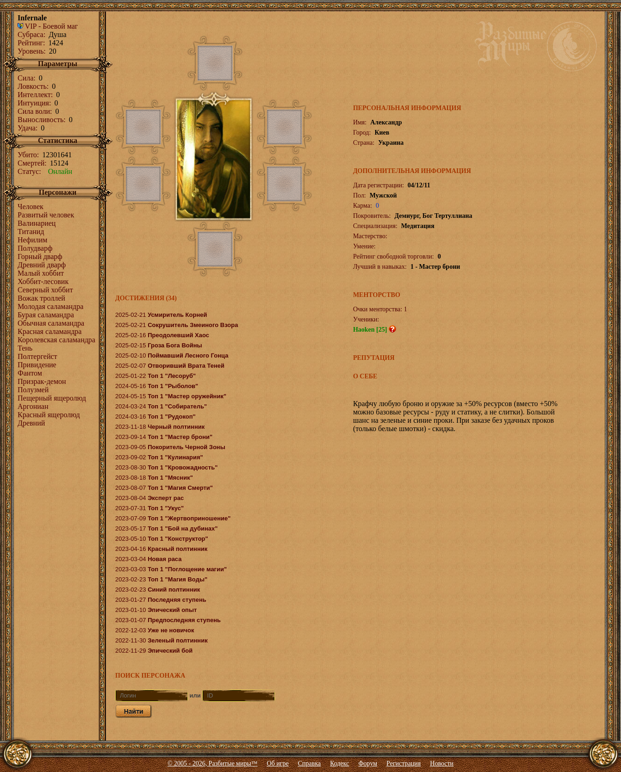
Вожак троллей (41, 298)
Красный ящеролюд (49, 415)
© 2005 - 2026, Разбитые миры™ (213, 763)
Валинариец (37, 223)
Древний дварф (42, 265)
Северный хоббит (45, 290)
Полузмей (33, 390)
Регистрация (403, 763)
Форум (368, 763)
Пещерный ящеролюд (52, 398)
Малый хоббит (41, 273)
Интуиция (33, 103)
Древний (31, 423)
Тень (25, 348)
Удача (27, 128)
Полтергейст (37, 356)
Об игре (278, 763)
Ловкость (32, 86)
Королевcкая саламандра (56, 340)
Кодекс (339, 763)
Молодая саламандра (50, 306)
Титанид (31, 231)
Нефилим (32, 240)
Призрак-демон (42, 381)
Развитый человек (46, 215)
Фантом (30, 373)
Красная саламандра (49, 331)
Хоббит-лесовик (43, 281)
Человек (30, 206)
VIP (27, 26)
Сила (25, 78)
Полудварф (35, 248)
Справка (309, 763)
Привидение (37, 365)
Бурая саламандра (46, 315)
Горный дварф (40, 256)
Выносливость (40, 120)
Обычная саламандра (51, 323)
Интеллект (34, 95)
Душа (57, 34)
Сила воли (34, 111)
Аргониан (33, 406)
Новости (441, 763)
